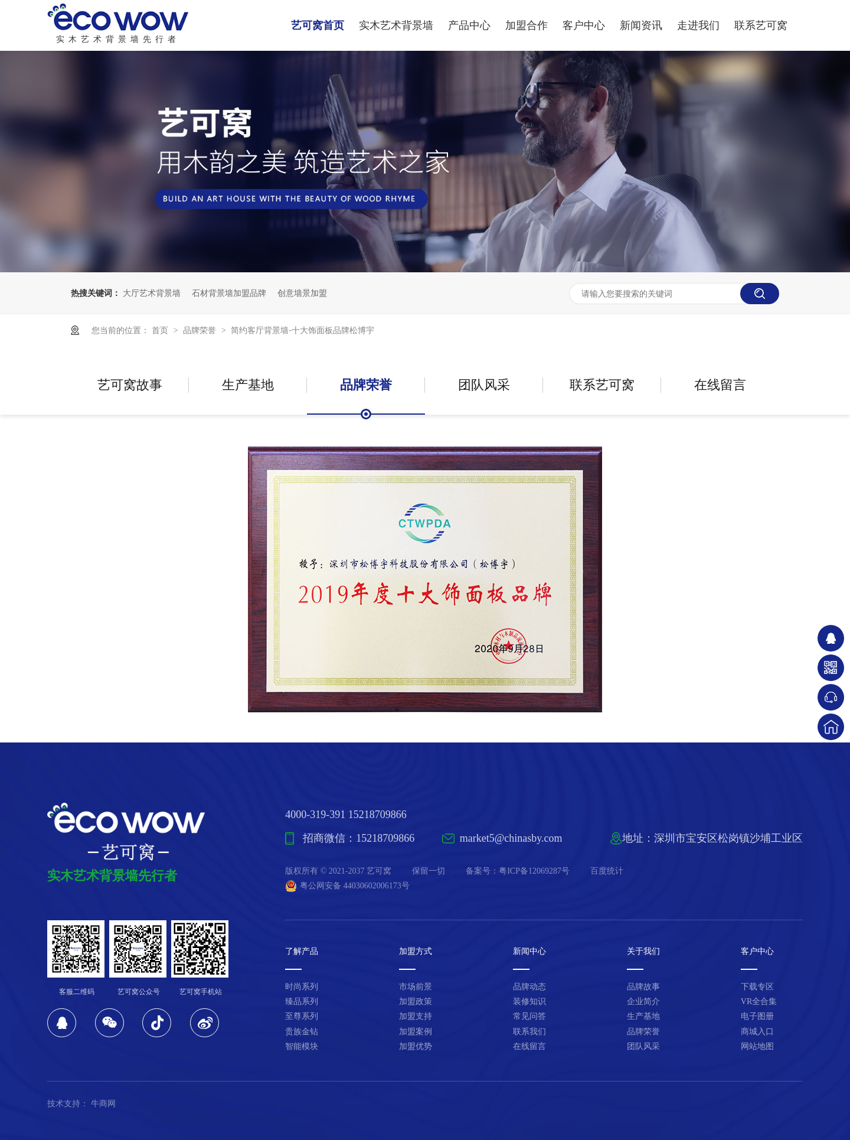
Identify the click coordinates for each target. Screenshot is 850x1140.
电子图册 (757, 1016)
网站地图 (757, 1046)
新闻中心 (529, 951)
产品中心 (469, 25)
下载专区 (757, 986)
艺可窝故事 (129, 384)
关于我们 (643, 951)
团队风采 (484, 384)
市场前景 (415, 986)
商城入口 (757, 1031)
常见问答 (529, 1016)
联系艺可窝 (760, 25)
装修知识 (529, 1001)
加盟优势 (415, 1046)
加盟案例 (415, 1031)
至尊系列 (301, 1016)
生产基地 (248, 384)
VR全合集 (759, 1001)
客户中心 (584, 25)
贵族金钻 (301, 1031)
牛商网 (103, 1103)
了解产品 (301, 951)
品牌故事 (643, 986)
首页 (161, 330)
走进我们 (698, 25)
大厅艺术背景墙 (152, 293)
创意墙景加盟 (302, 293)
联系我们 (529, 1031)
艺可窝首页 (317, 25)
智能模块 (301, 1046)
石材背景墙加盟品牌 (229, 293)
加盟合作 (526, 25)
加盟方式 (415, 951)
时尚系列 (301, 986)
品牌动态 (529, 986)
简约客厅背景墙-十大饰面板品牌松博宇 (302, 330)
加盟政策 (415, 1001)
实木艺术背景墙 (396, 25)
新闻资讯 (641, 25)
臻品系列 (301, 1001)
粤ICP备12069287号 (534, 871)
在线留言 (720, 384)
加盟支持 (415, 1016)
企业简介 (643, 1001)
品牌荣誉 (200, 330)
